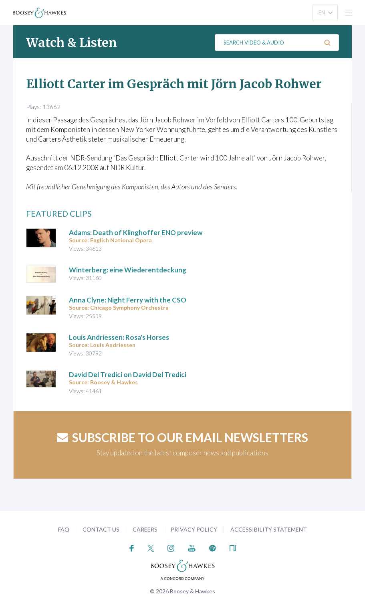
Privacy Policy (194, 529)
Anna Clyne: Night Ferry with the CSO (127, 300)
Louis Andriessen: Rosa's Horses (119, 337)
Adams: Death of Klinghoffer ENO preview (135, 232)
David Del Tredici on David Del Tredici (127, 374)
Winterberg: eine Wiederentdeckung (127, 270)
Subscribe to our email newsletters (182, 437)
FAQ (63, 529)
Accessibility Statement (268, 529)
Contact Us (101, 529)
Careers (145, 529)
